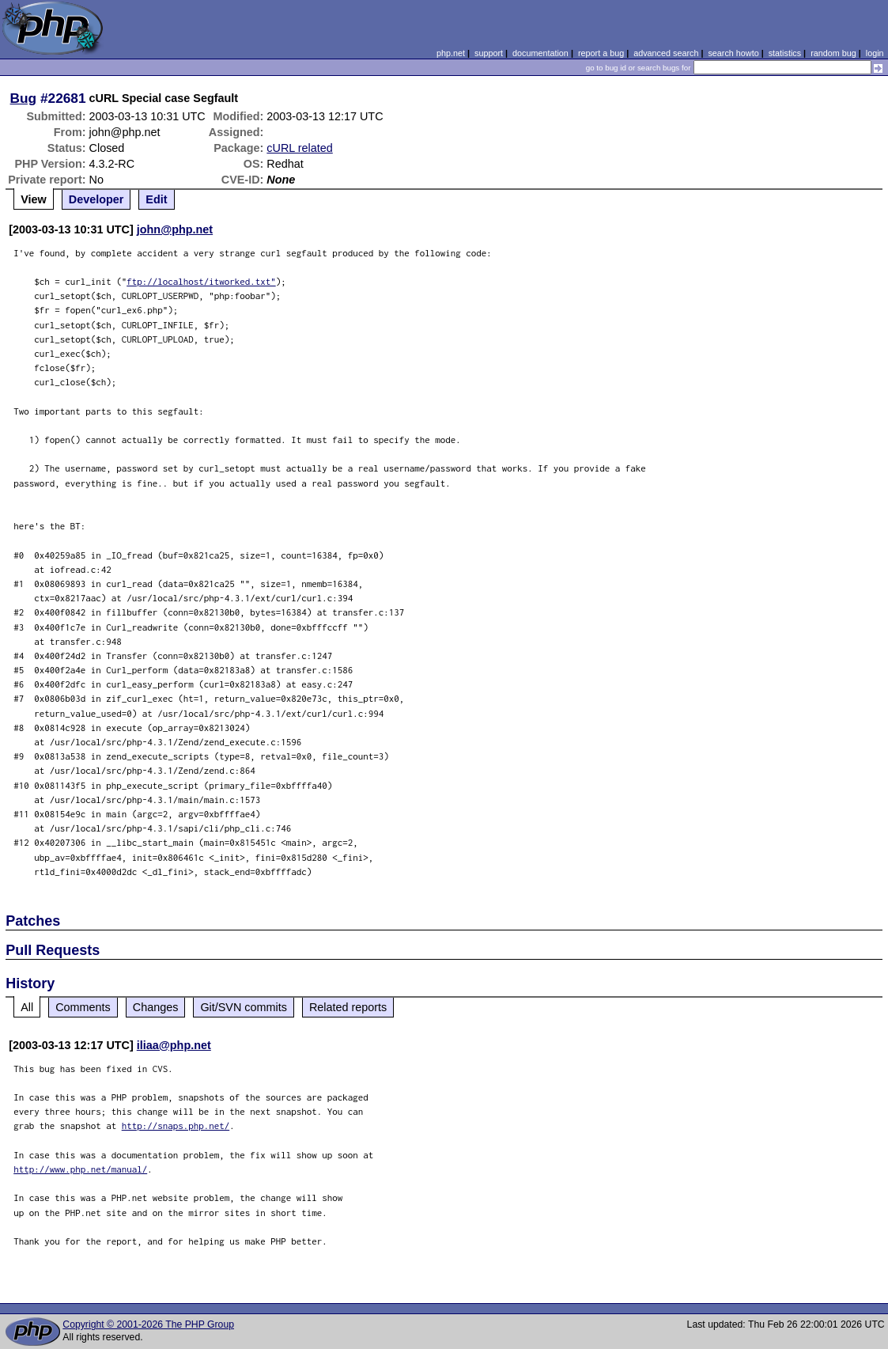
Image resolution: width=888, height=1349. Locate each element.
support (488, 53)
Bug (23, 98)
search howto (733, 53)
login (875, 53)
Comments (83, 1007)
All (27, 1007)
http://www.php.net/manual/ (80, 1169)
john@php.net (175, 229)
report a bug (601, 53)
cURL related (299, 148)
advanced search (665, 53)
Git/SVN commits (243, 1007)
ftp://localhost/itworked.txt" (201, 281)
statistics (785, 53)
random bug (833, 53)
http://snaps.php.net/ (176, 1125)
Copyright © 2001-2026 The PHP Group (148, 1324)
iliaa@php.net (174, 1045)
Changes (156, 1007)
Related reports (348, 1007)
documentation (540, 53)
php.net (450, 53)
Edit (156, 199)
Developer (96, 199)
